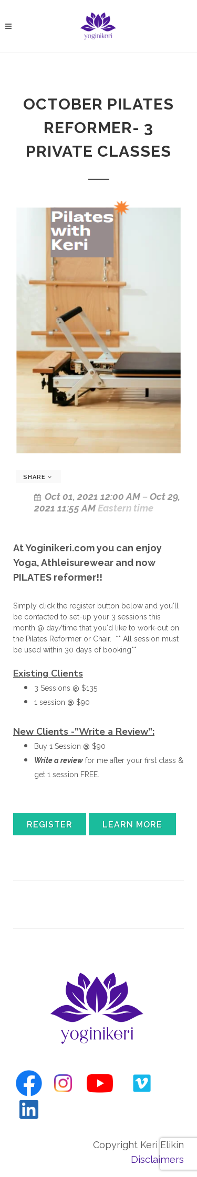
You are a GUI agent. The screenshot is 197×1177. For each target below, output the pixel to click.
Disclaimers (157, 1159)
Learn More (132, 825)
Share (37, 477)
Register (49, 825)
